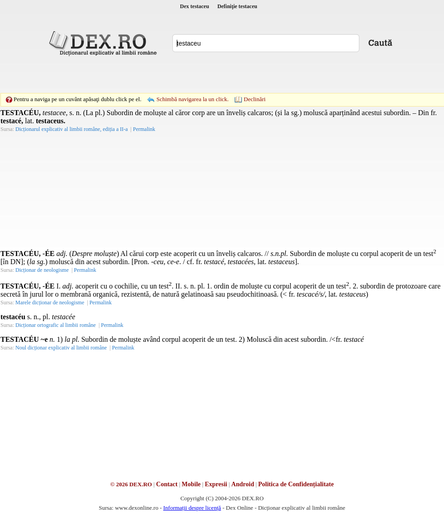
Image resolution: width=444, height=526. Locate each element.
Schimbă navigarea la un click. (192, 99)
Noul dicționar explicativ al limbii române (61, 347)
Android (242, 484)
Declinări (254, 99)
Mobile (191, 484)
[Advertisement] (159, 74)
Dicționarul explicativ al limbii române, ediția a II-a (71, 129)
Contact (166, 484)
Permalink (144, 129)
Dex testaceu (194, 6)
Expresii (216, 484)
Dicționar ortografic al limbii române (55, 325)
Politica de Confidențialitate (296, 484)
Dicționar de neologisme (42, 270)
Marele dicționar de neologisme (49, 302)
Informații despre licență (192, 507)
